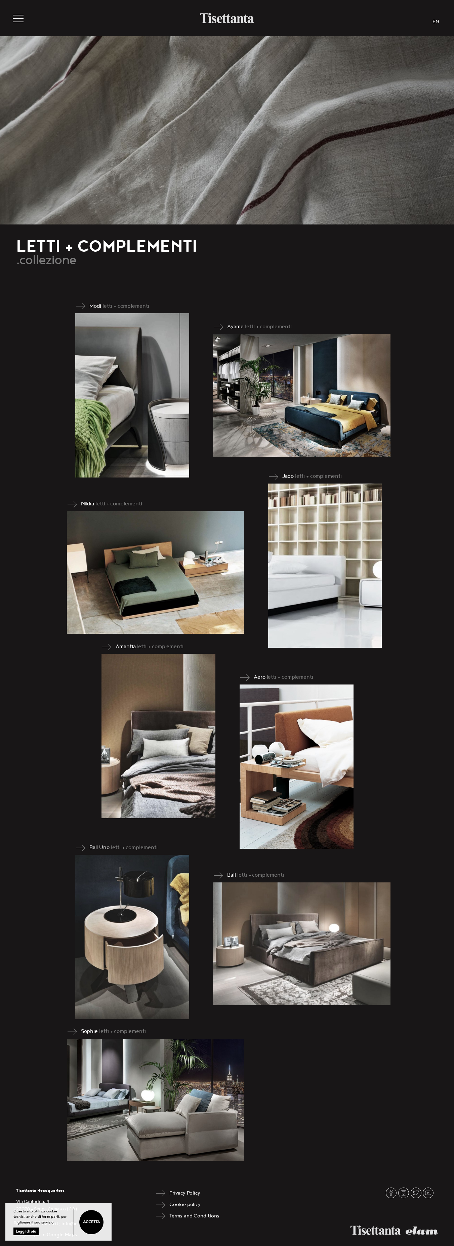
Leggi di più (26, 1231)
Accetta (91, 1221)
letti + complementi (125, 306)
